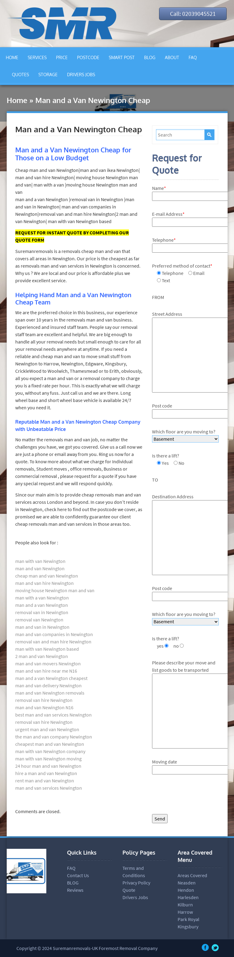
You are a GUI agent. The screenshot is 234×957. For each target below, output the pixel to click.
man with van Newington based (47, 649)
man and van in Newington (42, 627)
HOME (12, 57)
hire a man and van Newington (46, 773)
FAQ (193, 57)
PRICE (62, 57)
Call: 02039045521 (193, 13)
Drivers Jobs (135, 897)
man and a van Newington (41, 605)
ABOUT (172, 57)
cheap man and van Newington (46, 576)
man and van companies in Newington (54, 634)
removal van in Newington (41, 612)
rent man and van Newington (44, 780)
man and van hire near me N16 (46, 671)
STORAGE (48, 74)
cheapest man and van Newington (49, 744)
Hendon (186, 890)
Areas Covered (192, 875)
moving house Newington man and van (54, 590)
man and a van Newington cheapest (51, 678)
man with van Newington (40, 561)
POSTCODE (88, 57)
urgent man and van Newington (47, 729)
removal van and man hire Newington (53, 642)
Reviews (75, 890)
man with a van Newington (42, 598)
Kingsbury (188, 926)
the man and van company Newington (53, 737)
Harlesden (188, 897)
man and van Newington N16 (44, 707)
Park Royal (188, 919)
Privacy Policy (136, 883)
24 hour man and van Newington (48, 766)
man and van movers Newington (48, 663)
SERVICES (37, 57)
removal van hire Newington (44, 700)
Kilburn (185, 905)
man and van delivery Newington (48, 685)
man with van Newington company (50, 751)
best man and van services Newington (53, 715)
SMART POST (122, 57)
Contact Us (78, 875)
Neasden (187, 883)
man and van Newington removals (49, 693)
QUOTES (20, 74)
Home (17, 100)
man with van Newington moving (48, 759)
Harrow (185, 912)
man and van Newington (40, 568)
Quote (128, 890)
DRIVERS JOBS (81, 74)
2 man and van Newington (41, 656)
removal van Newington (39, 620)
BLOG (149, 57)
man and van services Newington (48, 788)
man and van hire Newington (44, 583)
